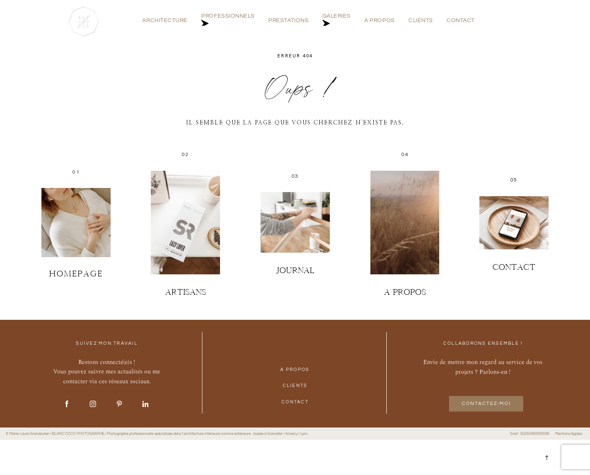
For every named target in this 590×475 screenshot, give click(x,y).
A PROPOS (379, 20)
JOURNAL (295, 270)
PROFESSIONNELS (228, 20)
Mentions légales (568, 434)
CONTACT (461, 20)
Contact (514, 266)
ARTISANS (185, 291)
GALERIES (336, 20)
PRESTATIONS (288, 20)
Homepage (76, 273)
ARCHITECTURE (164, 20)
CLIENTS (420, 20)
